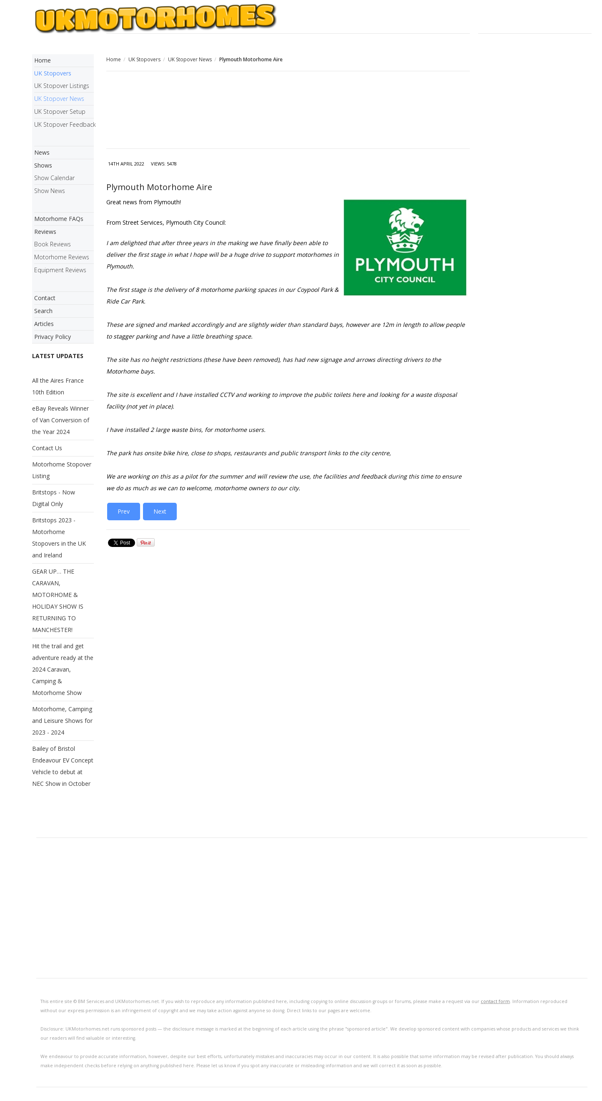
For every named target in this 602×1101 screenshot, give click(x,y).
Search (43, 311)
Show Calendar (54, 178)
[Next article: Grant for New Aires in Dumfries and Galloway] (160, 511)
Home (113, 59)
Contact (44, 298)
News (42, 152)
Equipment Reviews (60, 270)
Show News (49, 191)
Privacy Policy (52, 337)
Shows (43, 165)
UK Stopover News (190, 59)
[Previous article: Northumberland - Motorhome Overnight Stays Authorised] (123, 511)
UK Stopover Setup (59, 111)
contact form (495, 1001)
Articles (44, 324)
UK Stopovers (144, 59)
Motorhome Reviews (61, 257)
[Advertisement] (288, 111)
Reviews (45, 232)
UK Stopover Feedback (64, 124)
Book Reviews (52, 244)
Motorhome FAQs (58, 219)
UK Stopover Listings (61, 86)
